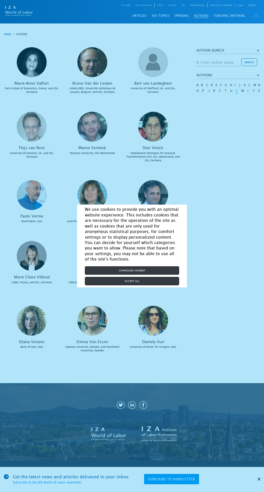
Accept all (132, 281)
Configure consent (132, 270)
